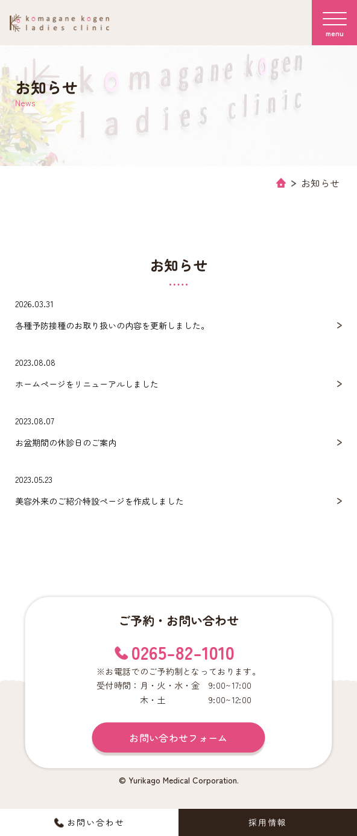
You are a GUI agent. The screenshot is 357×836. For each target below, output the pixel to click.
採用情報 (267, 822)
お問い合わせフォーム (178, 737)
